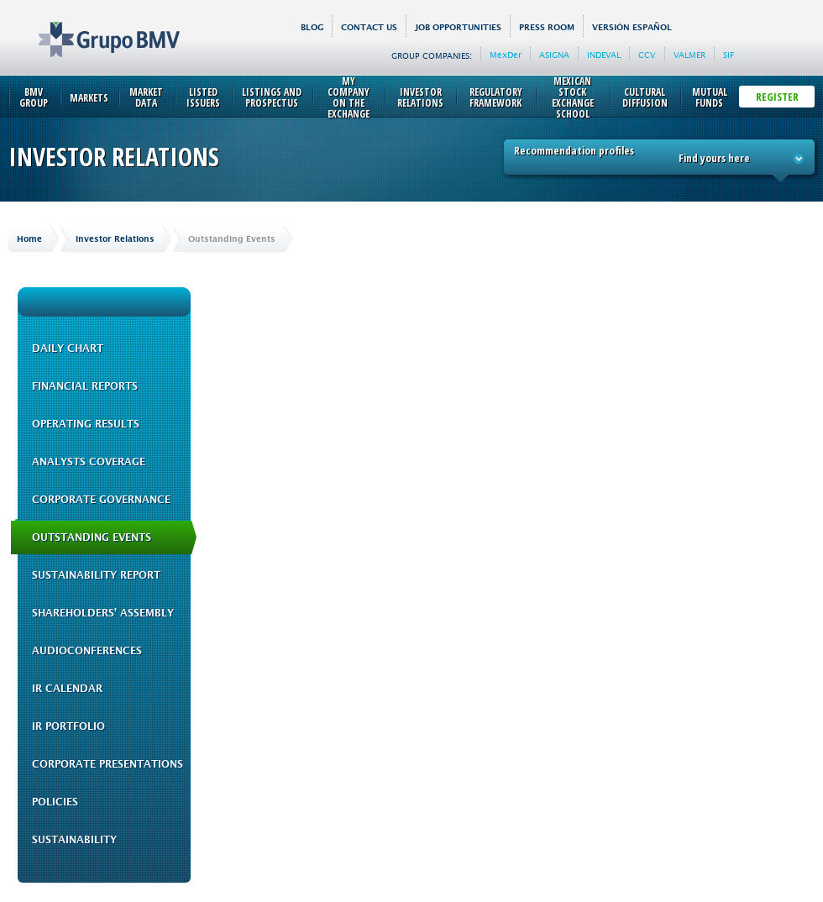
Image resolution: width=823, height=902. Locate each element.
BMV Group (33, 97)
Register (777, 96)
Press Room (546, 27)
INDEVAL (604, 55)
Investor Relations (420, 97)
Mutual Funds (709, 97)
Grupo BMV (90, 27)
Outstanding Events (91, 537)
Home (29, 239)
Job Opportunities (458, 27)
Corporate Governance (101, 500)
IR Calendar (67, 689)
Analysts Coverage (88, 462)
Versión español (632, 27)
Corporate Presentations (107, 764)
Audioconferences (87, 651)
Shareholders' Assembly (103, 613)
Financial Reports (85, 386)
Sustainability (74, 840)
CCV (647, 55)
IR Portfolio (68, 726)
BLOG (312, 27)
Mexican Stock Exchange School (573, 97)
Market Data (146, 97)
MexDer (506, 55)
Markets (89, 97)
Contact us (369, 27)
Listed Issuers (203, 97)
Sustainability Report (96, 575)
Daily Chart (67, 348)
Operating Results (85, 424)
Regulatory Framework (495, 97)
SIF (728, 55)
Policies (55, 802)
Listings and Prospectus (271, 97)
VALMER (689, 55)
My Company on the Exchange (349, 97)
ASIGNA (554, 55)
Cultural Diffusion (645, 97)
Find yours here (742, 158)
